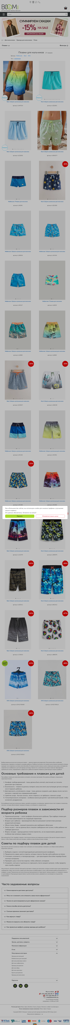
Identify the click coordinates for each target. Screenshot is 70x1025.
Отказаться (50, 516)
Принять (20, 516)
